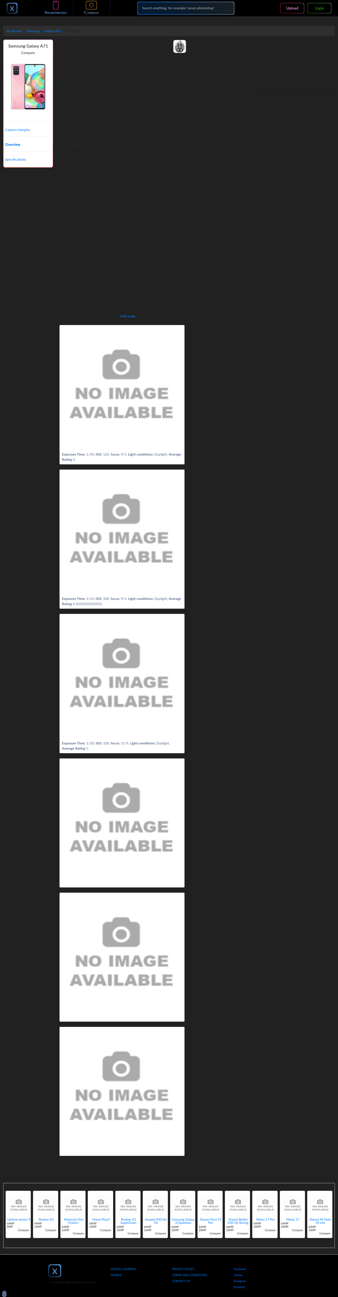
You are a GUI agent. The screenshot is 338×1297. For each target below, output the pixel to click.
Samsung (33, 31)
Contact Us (181, 1281)
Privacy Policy (183, 1269)
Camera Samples (17, 130)
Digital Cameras (123, 1269)
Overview (12, 144)
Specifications (15, 159)
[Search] (186, 8)
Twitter (238, 1275)
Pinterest (239, 1287)
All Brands (14, 31)
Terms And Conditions (189, 1275)
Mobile (116, 1275)
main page (128, 316)
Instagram (240, 1281)
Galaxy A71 (52, 31)
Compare (28, 53)
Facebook (240, 1269)
